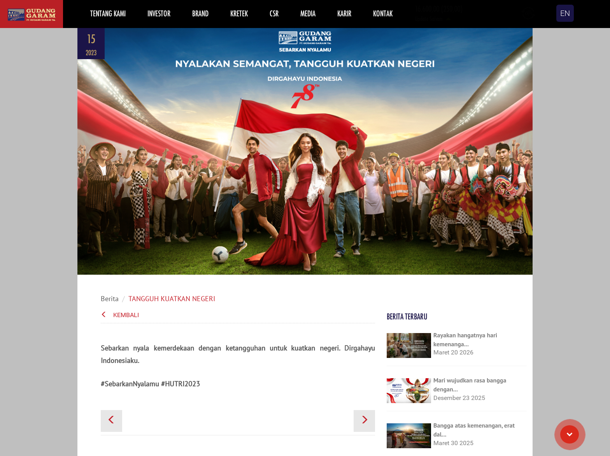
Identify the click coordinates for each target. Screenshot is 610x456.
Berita (110, 298)
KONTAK (383, 13)
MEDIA (308, 13)
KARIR (344, 13)
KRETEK (239, 13)
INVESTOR (158, 13)
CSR (274, 13)
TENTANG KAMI (108, 13)
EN (565, 13)
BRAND (200, 13)
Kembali (120, 315)
